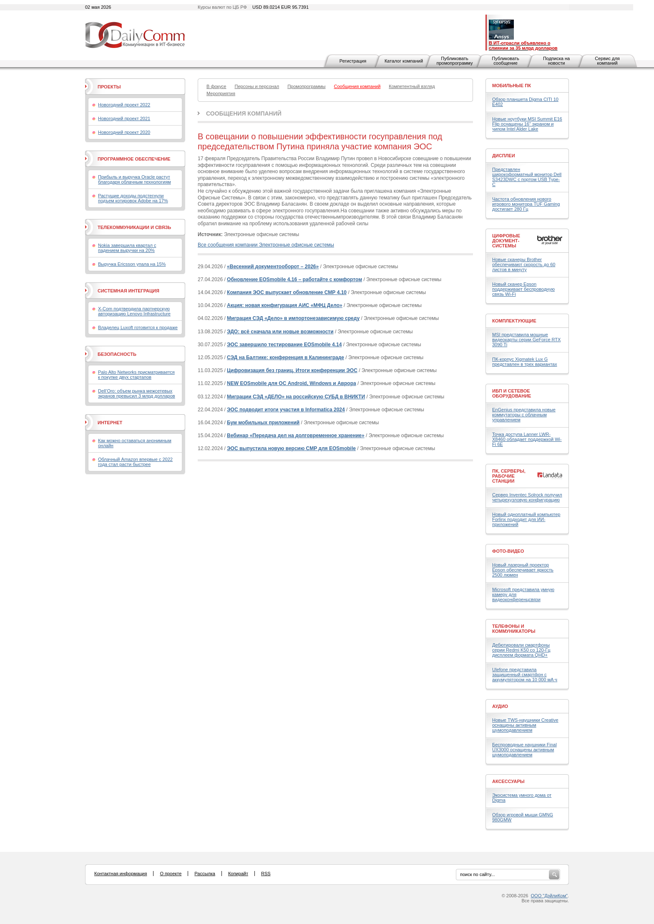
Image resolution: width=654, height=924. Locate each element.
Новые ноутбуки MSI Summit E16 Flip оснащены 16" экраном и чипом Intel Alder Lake (527, 123)
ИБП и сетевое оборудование (511, 393)
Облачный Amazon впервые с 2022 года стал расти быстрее (135, 462)
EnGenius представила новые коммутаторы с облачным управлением (524, 414)
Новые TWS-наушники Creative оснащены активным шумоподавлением (525, 725)
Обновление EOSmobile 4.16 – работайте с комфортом (294, 279)
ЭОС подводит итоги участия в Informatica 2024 (286, 410)
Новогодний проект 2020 (124, 132)
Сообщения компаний (244, 113)
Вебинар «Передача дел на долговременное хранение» (296, 435)
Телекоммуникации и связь (134, 227)
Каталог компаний (404, 60)
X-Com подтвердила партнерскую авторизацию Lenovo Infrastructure (134, 311)
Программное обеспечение (134, 158)
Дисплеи (503, 155)
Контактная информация (120, 873)
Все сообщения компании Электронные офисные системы (266, 245)
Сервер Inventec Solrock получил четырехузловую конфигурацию (527, 497)
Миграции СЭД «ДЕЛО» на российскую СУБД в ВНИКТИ (296, 397)
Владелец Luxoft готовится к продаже (138, 327)
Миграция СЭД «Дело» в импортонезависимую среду (293, 318)
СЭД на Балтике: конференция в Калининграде (285, 357)
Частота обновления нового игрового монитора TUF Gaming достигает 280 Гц (526, 203)
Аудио (500, 706)
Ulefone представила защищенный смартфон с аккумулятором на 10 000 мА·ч (524, 674)
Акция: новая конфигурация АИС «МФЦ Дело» (284, 305)
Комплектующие (514, 320)
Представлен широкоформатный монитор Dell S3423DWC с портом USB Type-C (526, 177)
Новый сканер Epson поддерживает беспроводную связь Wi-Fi (523, 289)
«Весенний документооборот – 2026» (273, 266)
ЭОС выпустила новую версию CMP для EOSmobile (291, 448)
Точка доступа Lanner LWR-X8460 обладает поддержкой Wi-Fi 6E (527, 439)
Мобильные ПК (511, 85)
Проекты (109, 86)
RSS (266, 873)
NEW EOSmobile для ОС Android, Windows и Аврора (291, 383)
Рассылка (204, 873)
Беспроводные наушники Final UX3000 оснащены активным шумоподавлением (524, 749)
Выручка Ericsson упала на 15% (132, 264)
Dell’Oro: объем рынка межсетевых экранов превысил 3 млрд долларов (136, 393)
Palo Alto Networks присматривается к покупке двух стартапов (136, 375)
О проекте (170, 873)
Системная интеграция (128, 290)
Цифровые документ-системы (506, 240)
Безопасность (117, 354)
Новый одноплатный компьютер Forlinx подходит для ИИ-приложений (526, 519)
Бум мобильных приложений (263, 422)
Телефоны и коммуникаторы (514, 629)
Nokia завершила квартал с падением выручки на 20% (127, 248)
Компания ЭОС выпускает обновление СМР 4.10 (287, 292)
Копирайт (238, 873)
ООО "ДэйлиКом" (549, 895)
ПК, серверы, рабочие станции (509, 475)
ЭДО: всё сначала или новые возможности (280, 332)
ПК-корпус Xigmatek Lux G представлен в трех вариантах (524, 362)
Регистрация (353, 60)
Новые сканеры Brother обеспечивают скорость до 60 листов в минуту (523, 264)
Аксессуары (508, 781)
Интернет (110, 422)
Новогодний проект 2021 (124, 118)
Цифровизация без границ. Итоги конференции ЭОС (292, 370)
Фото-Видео (508, 551)
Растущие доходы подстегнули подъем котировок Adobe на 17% (133, 198)
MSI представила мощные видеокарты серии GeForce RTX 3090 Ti (526, 339)
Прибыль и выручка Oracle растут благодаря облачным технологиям (134, 179)
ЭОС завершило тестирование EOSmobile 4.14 (284, 344)
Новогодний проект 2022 (124, 104)
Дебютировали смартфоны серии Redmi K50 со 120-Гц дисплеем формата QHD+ (521, 649)
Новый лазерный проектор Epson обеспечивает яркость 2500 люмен (522, 569)
